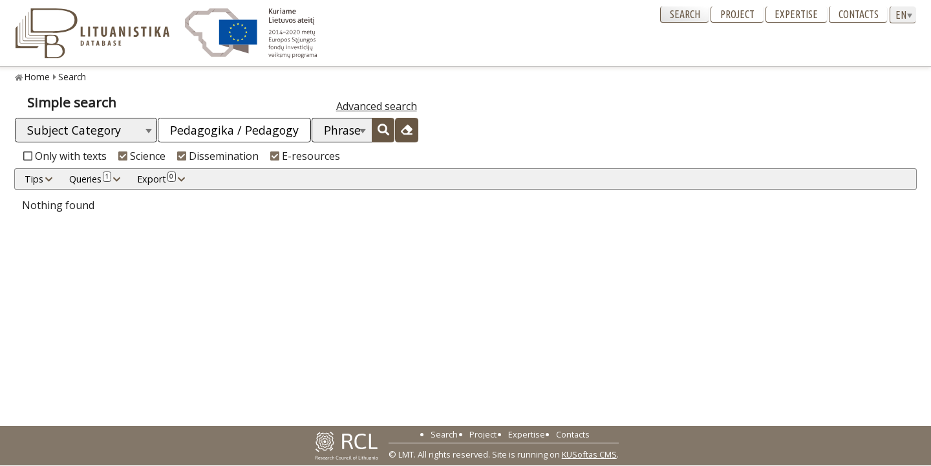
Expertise (796, 14)
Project (737, 14)
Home (37, 77)
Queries (90, 178)
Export (156, 178)
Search (685, 14)
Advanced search (376, 106)
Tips (34, 179)
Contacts (859, 14)
